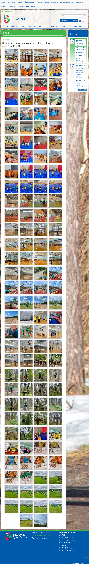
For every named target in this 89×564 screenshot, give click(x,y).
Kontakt (33, 6)
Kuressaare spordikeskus (51, 2)
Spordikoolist (11, 2)
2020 (40, 26)
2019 (46, 26)
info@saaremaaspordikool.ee (43, 535)
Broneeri (65, 20)
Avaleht (3, 2)
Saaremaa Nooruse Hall (66, 2)
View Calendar (82, 89)
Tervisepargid (13, 6)
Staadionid (4, 6)
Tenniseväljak (79, 2)
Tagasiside (73, 20)
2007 (80, 26)
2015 (69, 26)
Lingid (21, 6)
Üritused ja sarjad (29, 2)
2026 (6, 26)
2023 (23, 26)
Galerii (27, 6)
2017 (57, 26)
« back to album (6, 39)
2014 (75, 26)
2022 (29, 26)
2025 (12, 26)
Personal (39, 2)
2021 (35, 26)
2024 (17, 26)
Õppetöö (20, 2)
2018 (52, 26)
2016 (63, 26)
